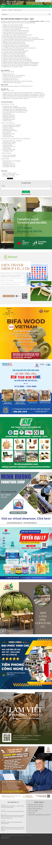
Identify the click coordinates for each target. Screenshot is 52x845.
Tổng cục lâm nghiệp (33, 810)
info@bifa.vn (6, 838)
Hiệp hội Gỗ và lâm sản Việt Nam (35, 804)
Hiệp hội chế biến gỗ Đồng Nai (35, 808)
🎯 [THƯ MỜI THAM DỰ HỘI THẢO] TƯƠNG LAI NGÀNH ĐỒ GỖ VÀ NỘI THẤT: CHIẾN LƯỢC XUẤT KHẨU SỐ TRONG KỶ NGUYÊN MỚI (12, 817)
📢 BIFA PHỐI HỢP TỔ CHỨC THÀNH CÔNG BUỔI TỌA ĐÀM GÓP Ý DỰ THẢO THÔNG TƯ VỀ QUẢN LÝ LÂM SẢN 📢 (13, 829)
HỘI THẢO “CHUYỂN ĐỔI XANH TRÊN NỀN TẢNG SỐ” (12, 811)
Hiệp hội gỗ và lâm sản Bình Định (35, 806)
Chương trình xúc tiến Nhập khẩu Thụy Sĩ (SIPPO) (39, 814)
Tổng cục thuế (31, 812)
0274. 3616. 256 (7, 836)
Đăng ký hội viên (26, 194)
